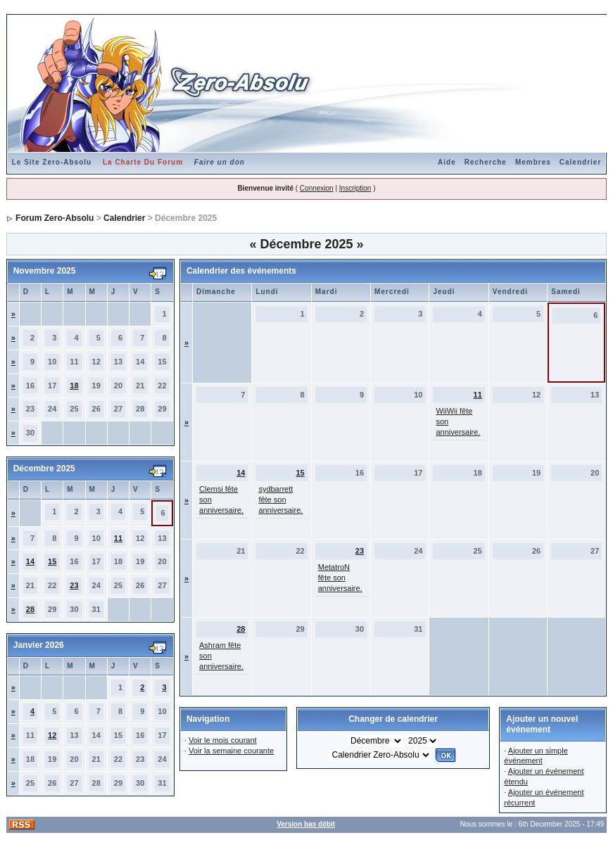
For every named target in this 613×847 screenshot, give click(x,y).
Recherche (486, 162)
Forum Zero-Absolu (54, 218)
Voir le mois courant (223, 740)
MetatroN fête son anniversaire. (340, 577)
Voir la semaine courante (231, 750)
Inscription (355, 188)
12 (52, 735)
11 (118, 538)
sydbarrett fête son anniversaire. (280, 499)
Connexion (317, 188)
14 (30, 561)
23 (74, 585)
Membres (533, 162)
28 (30, 609)
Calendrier (580, 162)
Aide (447, 162)
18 (74, 385)
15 (52, 561)
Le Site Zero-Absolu (51, 162)
